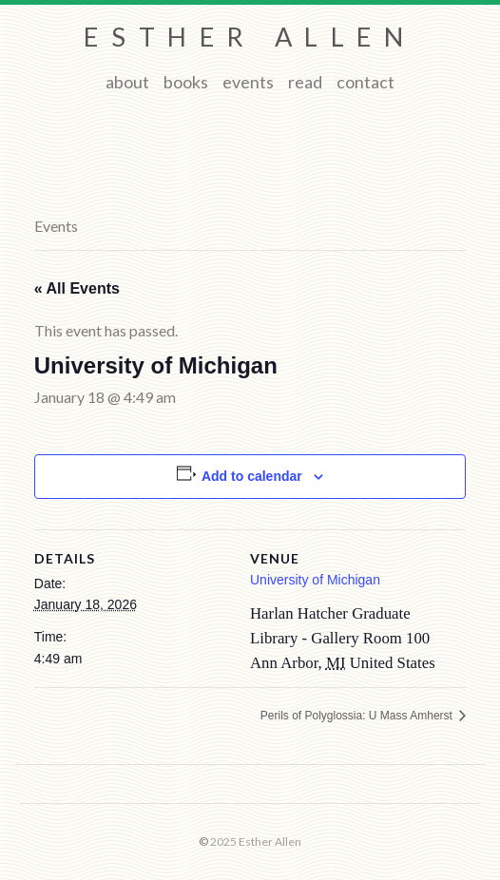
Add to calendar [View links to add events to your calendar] (252, 476)
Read (305, 81)
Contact (365, 81)
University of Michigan (315, 579)
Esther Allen (249, 36)
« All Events (77, 288)
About (127, 81)
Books (185, 81)
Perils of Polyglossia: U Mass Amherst (357, 715)
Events (248, 81)
